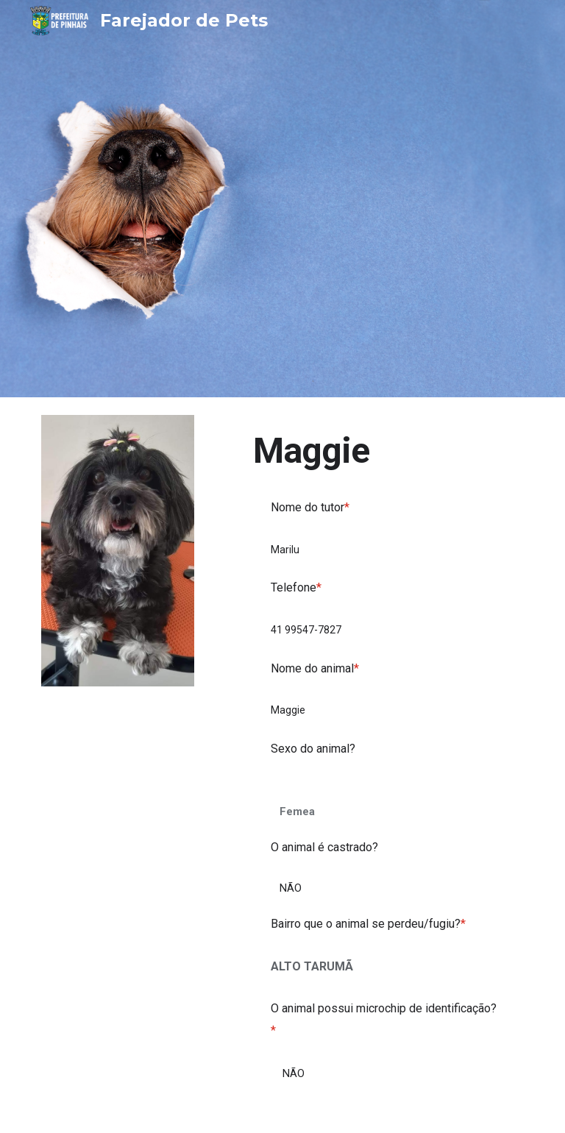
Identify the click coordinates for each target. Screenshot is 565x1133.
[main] (385, 450)
